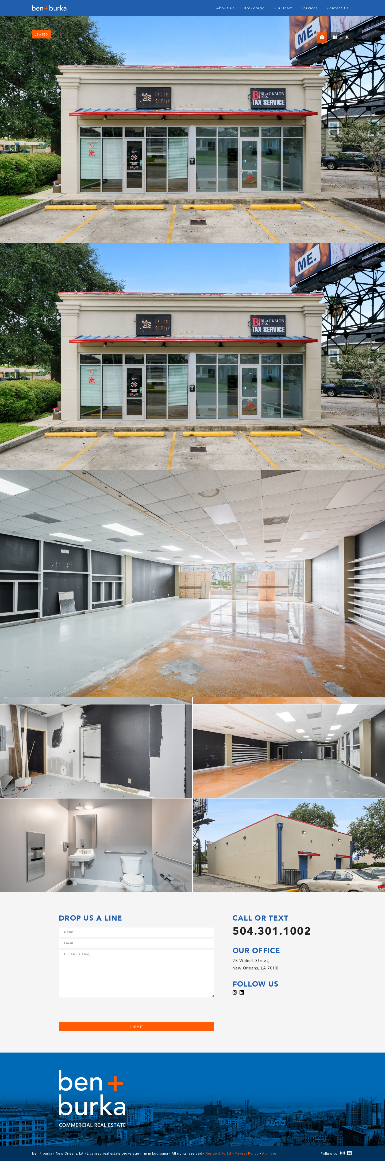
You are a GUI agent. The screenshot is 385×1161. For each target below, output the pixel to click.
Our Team (283, 8)
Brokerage (254, 8)
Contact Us (338, 8)
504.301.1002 (272, 931)
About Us (225, 8)
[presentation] (99, 1012)
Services (310, 8)
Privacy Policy (247, 1153)
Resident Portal (218, 1153)
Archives (269, 1153)
